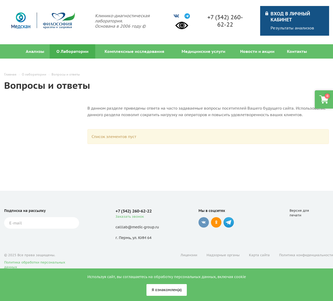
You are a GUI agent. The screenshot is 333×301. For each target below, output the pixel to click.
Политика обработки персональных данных (34, 264)
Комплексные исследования (134, 51)
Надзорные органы (223, 255)
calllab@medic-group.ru (137, 227)
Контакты (297, 51)
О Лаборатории (72, 51)
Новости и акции (257, 51)
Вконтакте (203, 222)
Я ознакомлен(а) (167, 289)
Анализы (35, 51)
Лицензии (189, 255)
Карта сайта (259, 255)
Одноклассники (216, 222)
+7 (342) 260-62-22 (225, 21)
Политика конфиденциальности (306, 255)
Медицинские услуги (203, 51)
